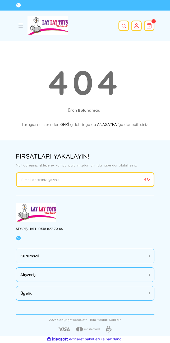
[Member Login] (136, 26)
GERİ (64, 124)
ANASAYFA (107, 124)
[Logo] (47, 25)
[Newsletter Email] (85, 179)
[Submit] (147, 179)
